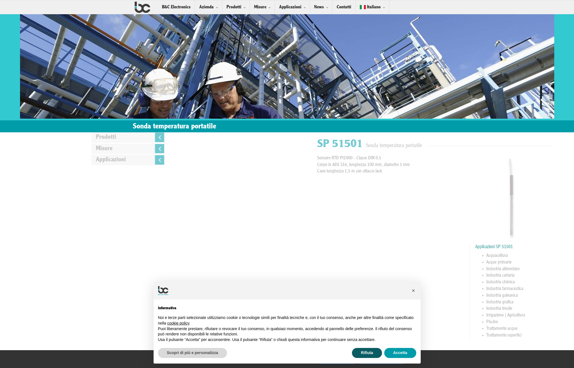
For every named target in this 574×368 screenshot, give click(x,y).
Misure (260, 7)
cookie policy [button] (178, 323)
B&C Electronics (176, 7)
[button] (413, 290)
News (319, 7)
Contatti (344, 7)
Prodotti (233, 7)
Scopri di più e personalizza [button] (192, 352)
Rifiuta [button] (367, 352)
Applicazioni (290, 7)
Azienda (206, 7)
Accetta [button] (400, 352)
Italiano (370, 7)
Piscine (560, 322)
